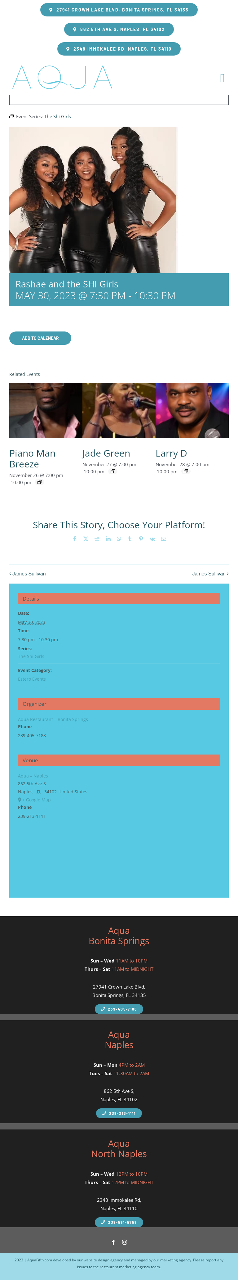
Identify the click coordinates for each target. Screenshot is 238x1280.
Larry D (171, 453)
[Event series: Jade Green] (113, 471)
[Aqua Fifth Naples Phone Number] (119, 1009)
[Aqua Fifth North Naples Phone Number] (119, 1222)
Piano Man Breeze (32, 458)
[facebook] (113, 1242)
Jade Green (106, 453)
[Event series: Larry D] (186, 471)
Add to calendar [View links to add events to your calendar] (40, 338)
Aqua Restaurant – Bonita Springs (53, 719)
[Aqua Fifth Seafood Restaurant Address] (119, 29)
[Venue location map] (119, 854)
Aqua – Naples (33, 776)
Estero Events (32, 679)
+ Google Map (36, 800)
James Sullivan (29, 574)
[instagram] (124, 1242)
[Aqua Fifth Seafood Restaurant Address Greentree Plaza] (119, 49)
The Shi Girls (31, 656)
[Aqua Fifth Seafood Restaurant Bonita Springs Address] (119, 9)
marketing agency (175, 1260)
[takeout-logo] (62, 64)
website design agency (103, 1260)
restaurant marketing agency (125, 1266)
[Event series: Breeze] (39, 482)
